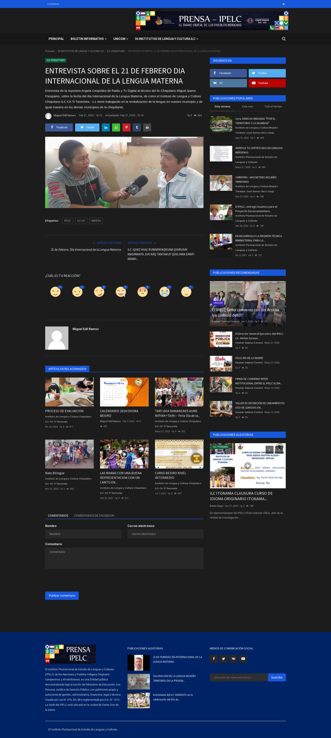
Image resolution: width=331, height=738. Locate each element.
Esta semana (222, 106)
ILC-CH (81, 220)
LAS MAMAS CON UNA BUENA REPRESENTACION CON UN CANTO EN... (121, 477)
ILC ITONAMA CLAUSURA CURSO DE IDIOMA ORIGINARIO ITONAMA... (241, 495)
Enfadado (142, 303)
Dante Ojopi (216, 506)
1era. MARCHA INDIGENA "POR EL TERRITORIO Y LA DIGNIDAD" (255, 121)
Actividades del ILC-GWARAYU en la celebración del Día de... (173, 697)
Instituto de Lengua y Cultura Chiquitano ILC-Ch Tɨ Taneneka (68, 419)
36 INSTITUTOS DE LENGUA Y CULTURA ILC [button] (166, 39)
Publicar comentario (62, 595)
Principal (56, 39)
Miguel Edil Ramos (60, 116)
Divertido (121, 303)
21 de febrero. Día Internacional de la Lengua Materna (86, 250)
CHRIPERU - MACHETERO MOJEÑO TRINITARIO (256, 179)
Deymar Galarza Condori (225, 321)
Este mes (247, 106)
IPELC (67, 220)
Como (55, 303)
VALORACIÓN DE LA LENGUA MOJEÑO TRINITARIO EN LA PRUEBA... (174, 678)
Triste (164, 303)
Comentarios (58, 515)
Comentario (53, 544)
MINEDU (96, 220)
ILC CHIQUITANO (116, 51)
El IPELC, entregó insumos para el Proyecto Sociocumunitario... (256, 209)
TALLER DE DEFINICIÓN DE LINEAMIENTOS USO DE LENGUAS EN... (260, 405)
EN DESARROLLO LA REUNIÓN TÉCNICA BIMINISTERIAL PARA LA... (258, 238)
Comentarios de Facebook (95, 515)
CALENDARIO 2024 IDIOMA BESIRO (119, 413)
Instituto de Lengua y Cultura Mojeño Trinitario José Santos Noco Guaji (256, 130)
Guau (186, 303)
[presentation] (77, 580)
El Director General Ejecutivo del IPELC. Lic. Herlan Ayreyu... (259, 336)
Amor (99, 303)
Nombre (51, 526)
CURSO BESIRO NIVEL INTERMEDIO (170, 475)
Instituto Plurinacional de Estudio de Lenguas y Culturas (256, 160)
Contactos (53, 4)
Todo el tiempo (273, 106)
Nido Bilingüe (55, 473)
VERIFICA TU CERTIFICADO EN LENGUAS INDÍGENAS (259, 150)
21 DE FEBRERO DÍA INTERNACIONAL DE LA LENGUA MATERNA (177, 659)
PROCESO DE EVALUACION (64, 411)
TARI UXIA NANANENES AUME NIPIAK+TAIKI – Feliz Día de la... (177, 413)
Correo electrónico (141, 526)
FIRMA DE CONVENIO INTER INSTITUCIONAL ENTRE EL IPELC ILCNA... (258, 381)
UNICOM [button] (120, 39)
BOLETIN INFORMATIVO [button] (89, 39)
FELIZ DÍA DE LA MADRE (249, 358)
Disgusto (77, 303)
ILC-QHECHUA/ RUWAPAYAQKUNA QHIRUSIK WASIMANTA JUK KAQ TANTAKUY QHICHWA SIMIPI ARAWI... (161, 254)
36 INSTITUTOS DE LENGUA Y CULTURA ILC (81, 51)
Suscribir (277, 677)
